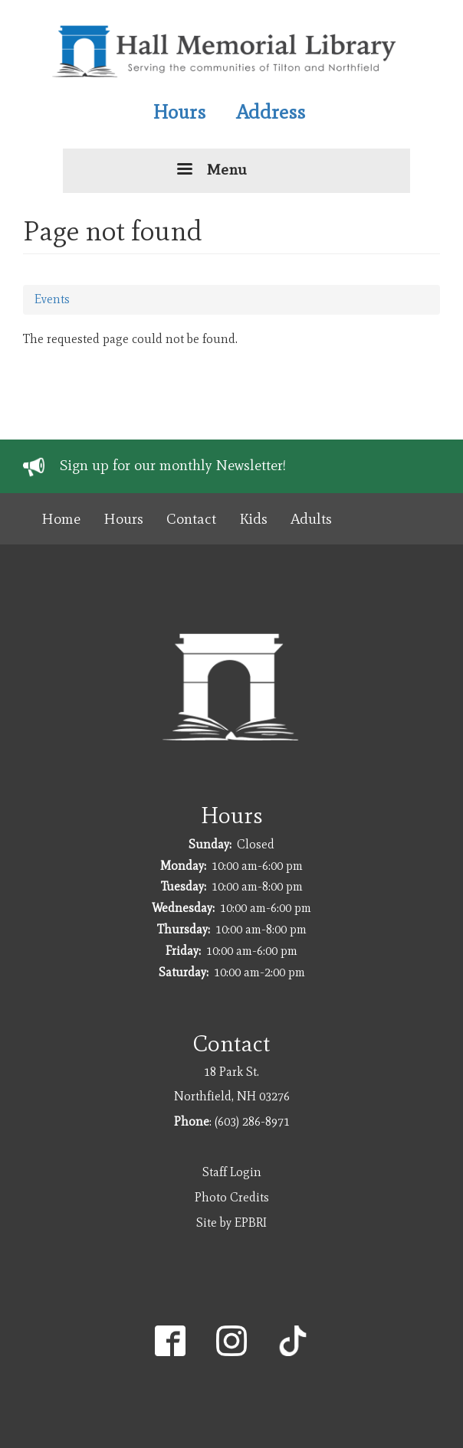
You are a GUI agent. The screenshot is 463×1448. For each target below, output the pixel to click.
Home (60, 519)
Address (270, 112)
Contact (191, 519)
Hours (179, 112)
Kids (253, 519)
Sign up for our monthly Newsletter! (173, 465)
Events (52, 299)
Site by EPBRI (231, 1222)
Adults (311, 519)
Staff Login (231, 1172)
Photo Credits (232, 1197)
